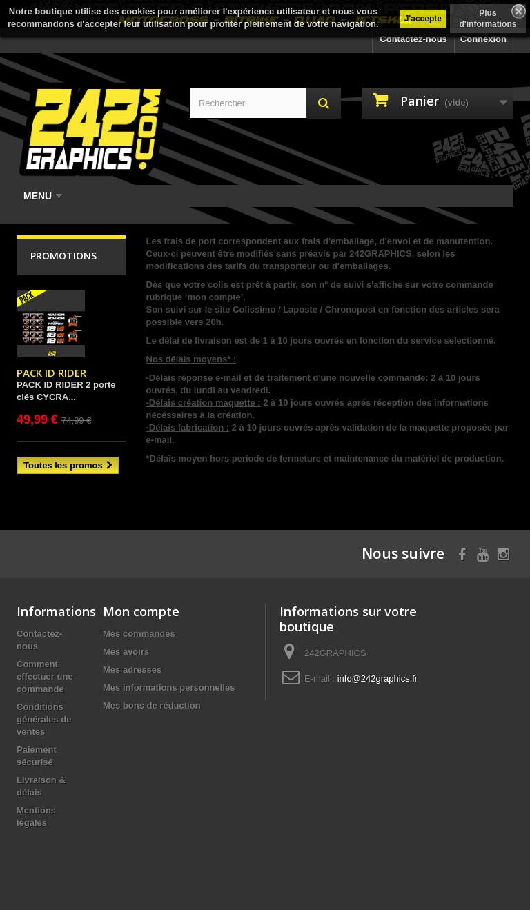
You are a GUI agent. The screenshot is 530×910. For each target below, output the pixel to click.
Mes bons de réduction (152, 705)
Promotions (63, 255)
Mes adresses (132, 669)
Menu (42, 195)
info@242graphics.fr (377, 678)
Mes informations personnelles (169, 687)
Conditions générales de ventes (44, 719)
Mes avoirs (126, 651)
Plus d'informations (488, 18)
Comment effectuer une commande (45, 676)
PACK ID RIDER (51, 372)
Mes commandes (139, 634)
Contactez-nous (413, 39)
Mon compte (141, 611)
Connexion (483, 39)
